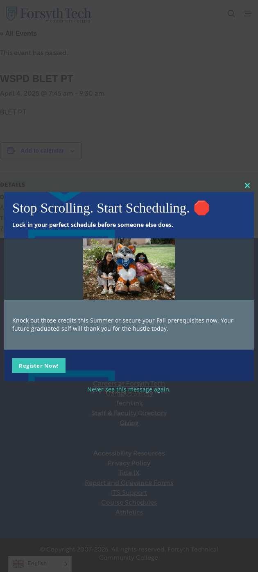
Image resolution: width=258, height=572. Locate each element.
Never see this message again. (129, 389)
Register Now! (39, 365)
